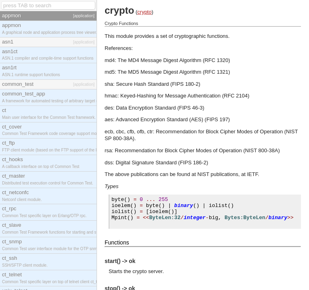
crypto (144, 12)
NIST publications (218, 174)
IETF (252, 174)
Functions (117, 242)
